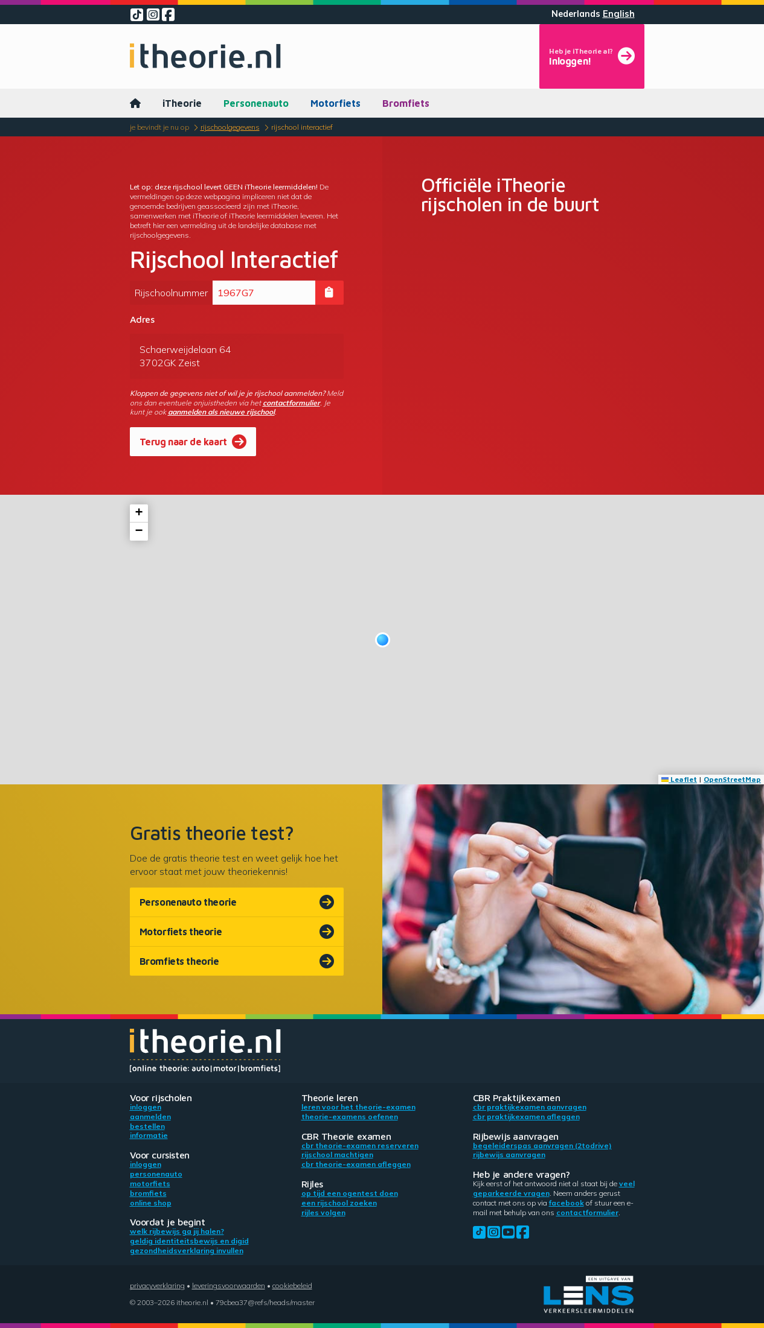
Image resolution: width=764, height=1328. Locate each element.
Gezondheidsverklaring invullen (186, 1250)
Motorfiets (335, 103)
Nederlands (575, 14)
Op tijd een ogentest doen (349, 1193)
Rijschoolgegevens (230, 127)
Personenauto (256, 103)
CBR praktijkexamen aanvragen (529, 1106)
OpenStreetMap (732, 779)
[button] (382, 639)
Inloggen (145, 1106)
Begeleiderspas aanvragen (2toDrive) (542, 1145)
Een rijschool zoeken (339, 1202)
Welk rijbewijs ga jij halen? (177, 1231)
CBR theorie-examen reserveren (360, 1145)
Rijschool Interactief (302, 127)
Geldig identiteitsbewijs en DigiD (189, 1240)
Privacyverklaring (157, 1285)
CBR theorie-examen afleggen (356, 1164)
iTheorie (182, 103)
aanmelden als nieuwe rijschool (221, 411)
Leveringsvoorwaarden (228, 1285)
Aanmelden (150, 1116)
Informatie (149, 1135)
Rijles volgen (323, 1212)
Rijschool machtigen (337, 1154)
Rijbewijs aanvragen (509, 1154)
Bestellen (147, 1126)
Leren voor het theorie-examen (358, 1106)
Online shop (151, 1202)
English (619, 14)
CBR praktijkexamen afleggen (526, 1116)
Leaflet (679, 779)
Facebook (566, 1202)
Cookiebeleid (292, 1285)
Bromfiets (405, 103)
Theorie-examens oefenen (349, 1116)
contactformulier (291, 402)
